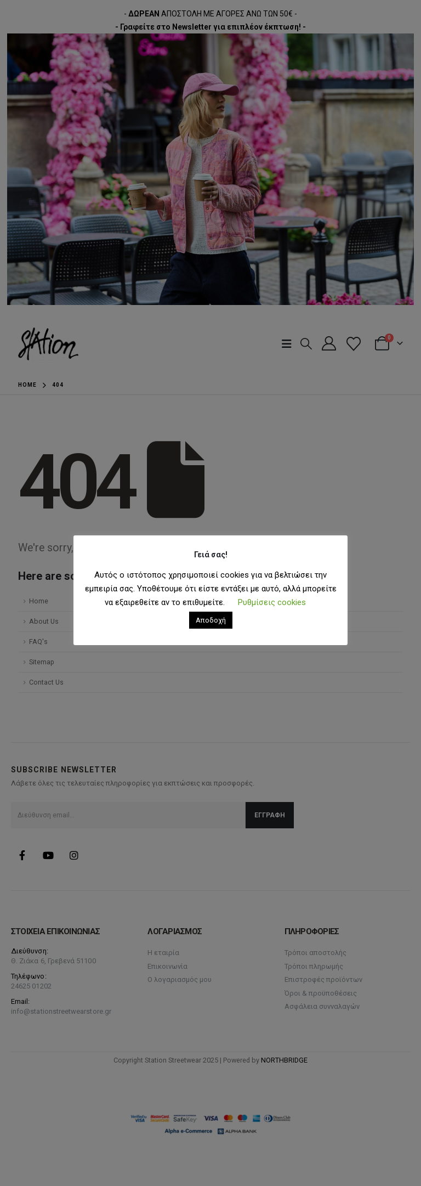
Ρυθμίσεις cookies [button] (272, 602)
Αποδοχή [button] (211, 620)
